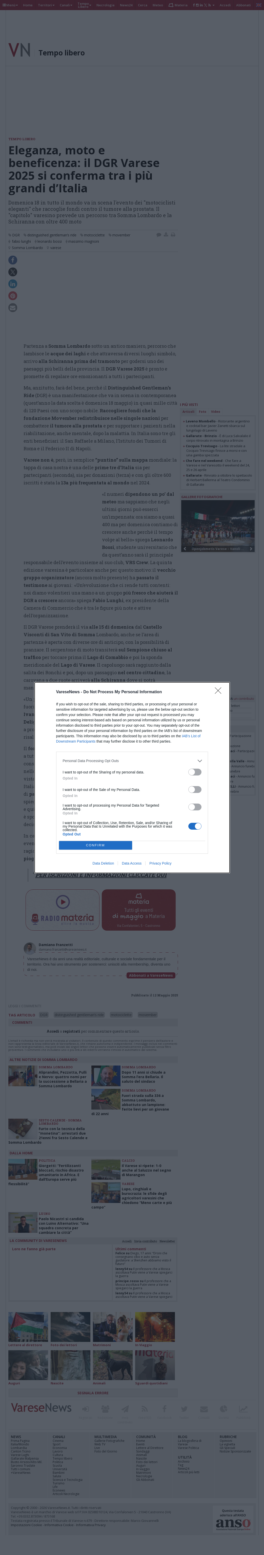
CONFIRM (95, 845)
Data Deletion (103, 863)
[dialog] (132, 777)
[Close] (220, 692)
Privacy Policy (160, 863)
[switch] (194, 772)
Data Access (131, 863)
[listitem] (132, 761)
